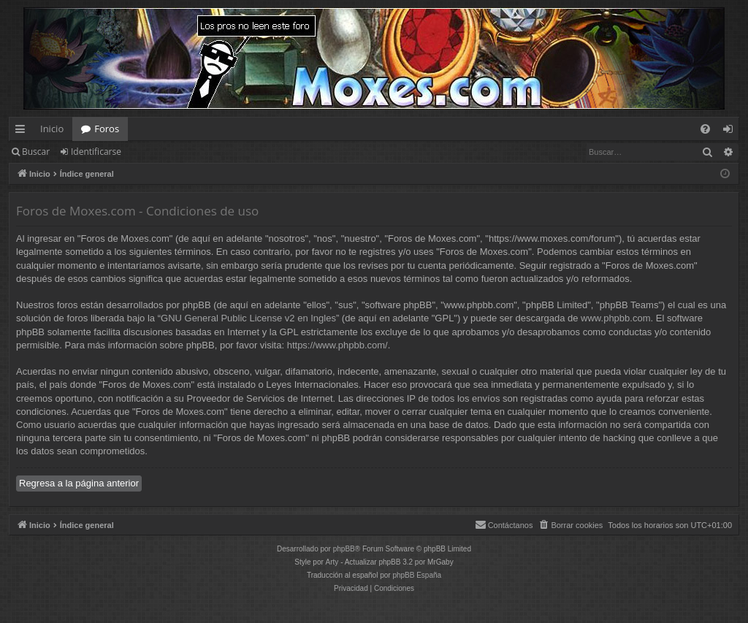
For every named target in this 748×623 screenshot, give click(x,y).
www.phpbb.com (615, 318)
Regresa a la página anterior (79, 483)
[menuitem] (705, 129)
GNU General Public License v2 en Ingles (248, 318)
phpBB (344, 549)
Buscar (36, 151)
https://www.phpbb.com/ (337, 345)
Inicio (52, 128)
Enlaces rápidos (23, 131)
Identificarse (96, 151)
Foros (106, 128)
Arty (332, 562)
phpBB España (416, 575)
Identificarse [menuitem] (731, 131)
